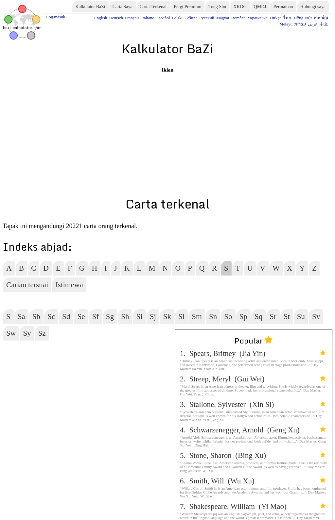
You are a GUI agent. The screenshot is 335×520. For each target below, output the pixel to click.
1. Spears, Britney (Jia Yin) (253, 353)
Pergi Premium (187, 6)
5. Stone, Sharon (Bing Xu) (253, 455)
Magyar (222, 17)
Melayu (285, 24)
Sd (66, 316)
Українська (257, 17)
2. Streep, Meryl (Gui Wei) (253, 379)
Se (81, 316)
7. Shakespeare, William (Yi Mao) (253, 506)
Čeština (191, 17)
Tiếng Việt (302, 17)
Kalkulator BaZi (90, 6)
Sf (95, 316)
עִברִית (300, 24)
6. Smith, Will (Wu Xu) (253, 481)
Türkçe (275, 17)
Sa (21, 316)
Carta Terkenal (153, 6)
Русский (206, 17)
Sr (273, 316)
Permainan (283, 6)
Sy (27, 333)
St (287, 316)
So (228, 316)
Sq (258, 316)
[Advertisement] (167, 118)
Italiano (147, 17)
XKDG (239, 6)
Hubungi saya (313, 6)
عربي (313, 24)
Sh (125, 316)
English (100, 17)
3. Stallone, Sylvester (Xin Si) (253, 404)
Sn (213, 316)
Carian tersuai (27, 285)
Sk (167, 316)
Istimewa (69, 285)
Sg (110, 316)
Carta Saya (122, 6)
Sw (11, 333)
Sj (153, 316)
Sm (197, 316)
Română (238, 17)
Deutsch (116, 17)
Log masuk (55, 16)
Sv (316, 316)
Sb (36, 316)
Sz (42, 333)
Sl (181, 316)
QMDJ (260, 6)
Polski (177, 17)
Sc (51, 316)
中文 (324, 24)
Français (132, 17)
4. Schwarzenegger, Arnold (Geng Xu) (253, 430)
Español (163, 17)
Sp (243, 316)
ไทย (287, 17)
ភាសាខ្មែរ (321, 17)
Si (139, 316)
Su (301, 316)
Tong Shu (217, 6)
